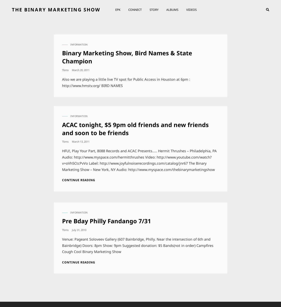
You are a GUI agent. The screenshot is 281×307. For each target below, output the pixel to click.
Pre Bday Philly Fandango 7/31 (106, 219)
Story (154, 10)
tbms (65, 70)
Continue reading (78, 178)
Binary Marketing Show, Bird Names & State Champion (127, 57)
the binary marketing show (56, 9)
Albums (172, 10)
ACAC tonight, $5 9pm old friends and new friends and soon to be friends (135, 127)
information (79, 44)
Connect (135, 10)
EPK (117, 10)
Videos (191, 10)
